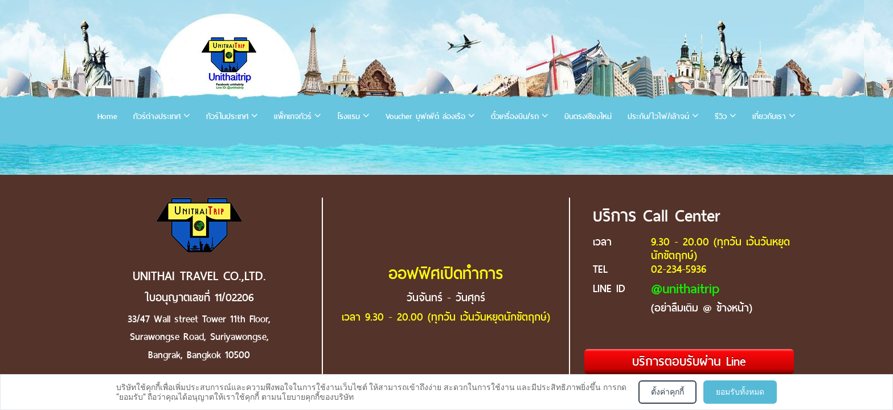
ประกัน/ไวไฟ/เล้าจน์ (658, 116)
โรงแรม (348, 116)
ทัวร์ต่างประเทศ (157, 116)
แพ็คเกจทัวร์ (293, 116)
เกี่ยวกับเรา (769, 116)
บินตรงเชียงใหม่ (588, 116)
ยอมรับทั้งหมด (740, 391)
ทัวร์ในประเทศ (227, 116)
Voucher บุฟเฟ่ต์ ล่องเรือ (425, 116)
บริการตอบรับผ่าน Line (689, 361)
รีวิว (721, 116)
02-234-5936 (678, 269)
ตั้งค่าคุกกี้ (667, 391)
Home (107, 116)
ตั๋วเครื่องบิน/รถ (515, 116)
